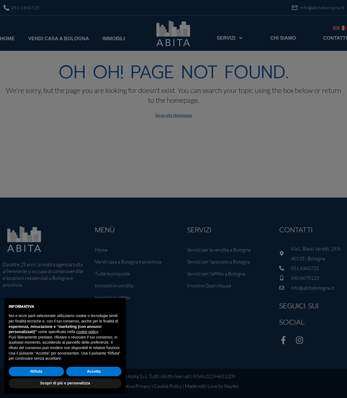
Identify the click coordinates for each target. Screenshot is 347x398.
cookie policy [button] (87, 332)
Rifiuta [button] (36, 371)
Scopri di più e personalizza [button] (65, 383)
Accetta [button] (94, 371)
